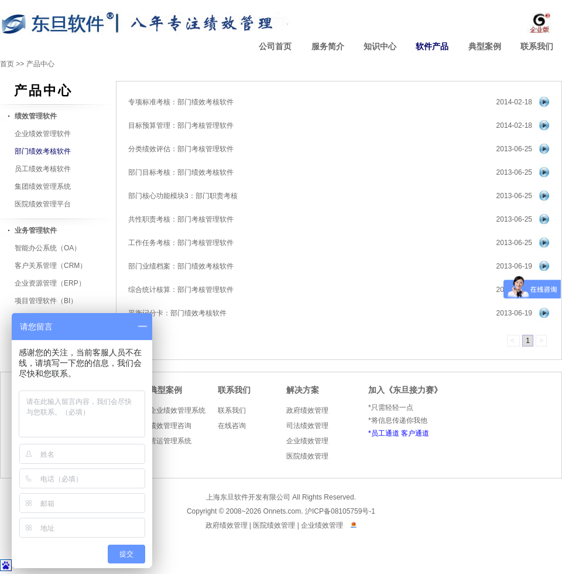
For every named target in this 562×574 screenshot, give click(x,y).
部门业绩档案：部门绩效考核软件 (181, 266)
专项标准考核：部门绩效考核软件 (181, 102)
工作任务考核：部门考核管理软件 (181, 243)
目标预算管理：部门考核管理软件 (181, 125)
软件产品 (432, 46)
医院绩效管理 (307, 456)
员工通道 (385, 433)
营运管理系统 (170, 441)
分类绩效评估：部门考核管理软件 (181, 149)
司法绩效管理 (307, 426)
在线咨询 (232, 426)
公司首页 (275, 46)
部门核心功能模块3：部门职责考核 (183, 196)
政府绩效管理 (307, 410)
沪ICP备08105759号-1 (340, 511)
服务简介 (327, 46)
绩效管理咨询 (170, 426)
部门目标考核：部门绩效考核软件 (181, 172)
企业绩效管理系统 (177, 410)
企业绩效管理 (307, 441)
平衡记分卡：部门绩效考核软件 (177, 313)
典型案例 (484, 46)
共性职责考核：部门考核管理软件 (181, 219)
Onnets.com (282, 511)
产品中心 (40, 64)
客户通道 (415, 433)
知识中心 (380, 46)
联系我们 (536, 46)
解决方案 (302, 390)
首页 (7, 64)
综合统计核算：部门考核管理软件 (181, 290)
